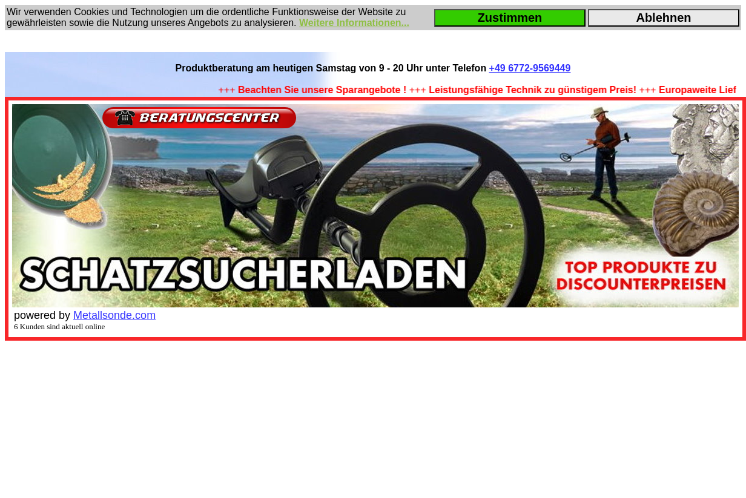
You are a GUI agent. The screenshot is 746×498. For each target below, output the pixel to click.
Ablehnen (663, 17)
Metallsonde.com (114, 315)
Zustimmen (510, 17)
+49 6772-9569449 (530, 68)
